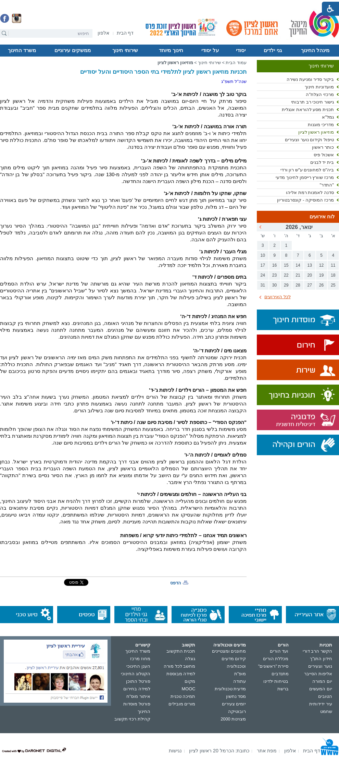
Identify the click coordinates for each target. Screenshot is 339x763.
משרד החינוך (22, 50)
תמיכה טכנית (183, 696)
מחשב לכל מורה (179, 666)
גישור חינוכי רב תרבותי (312, 102)
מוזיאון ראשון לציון (316, 132)
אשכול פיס (324, 154)
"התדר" (326, 184)
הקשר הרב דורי (317, 651)
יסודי (241, 50)
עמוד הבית (236, 62)
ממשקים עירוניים (72, 50)
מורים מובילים (182, 703)
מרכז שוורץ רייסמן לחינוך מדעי (305, 177)
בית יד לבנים (322, 162)
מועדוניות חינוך (319, 86)
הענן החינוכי (138, 666)
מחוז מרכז (140, 658)
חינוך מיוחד (171, 50)
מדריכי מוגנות (321, 124)
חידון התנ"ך (321, 658)
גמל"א (328, 117)
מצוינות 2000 (233, 719)
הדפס (175, 582)
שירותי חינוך (125, 50)
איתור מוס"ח (138, 696)
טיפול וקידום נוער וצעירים (309, 139)
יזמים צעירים (234, 703)
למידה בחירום (136, 688)
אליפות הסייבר (318, 673)
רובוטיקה (237, 711)
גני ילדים (272, 50)
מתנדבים (280, 673)
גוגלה (190, 658)
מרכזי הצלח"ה (320, 94)
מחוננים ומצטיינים (229, 651)
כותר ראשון (323, 147)
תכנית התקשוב (181, 651)
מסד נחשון (236, 696)
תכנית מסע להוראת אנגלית (308, 109)
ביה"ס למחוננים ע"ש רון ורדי (307, 169)
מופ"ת (240, 673)
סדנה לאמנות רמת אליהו (310, 192)
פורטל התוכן (138, 681)
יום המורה (322, 681)
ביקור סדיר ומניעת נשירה (310, 79)
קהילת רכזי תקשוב (132, 719)
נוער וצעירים (320, 666)
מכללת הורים (276, 658)
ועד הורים (279, 651)
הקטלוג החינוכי (135, 673)
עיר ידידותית (320, 703)
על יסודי (209, 50)
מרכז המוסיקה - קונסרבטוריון (305, 200)
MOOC (189, 688)
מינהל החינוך (315, 50)
